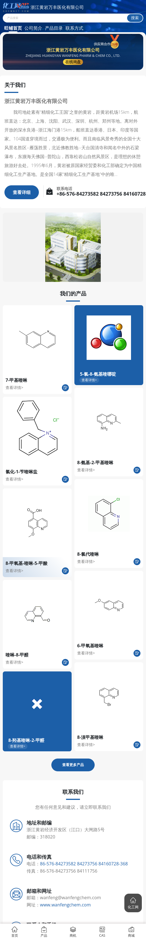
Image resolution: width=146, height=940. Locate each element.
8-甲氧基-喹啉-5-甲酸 (26, 563)
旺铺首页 (13, 28)
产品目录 (54, 28)
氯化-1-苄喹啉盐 (21, 472)
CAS (102, 931)
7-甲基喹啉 (16, 380)
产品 (44, 931)
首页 (14, 931)
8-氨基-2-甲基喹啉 (95, 462)
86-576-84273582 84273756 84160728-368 (84, 864)
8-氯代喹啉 (88, 554)
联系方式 (74, 28)
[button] (133, 903)
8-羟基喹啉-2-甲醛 (26, 740)
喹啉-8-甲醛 (17, 655)
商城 (131, 931)
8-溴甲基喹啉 (90, 737)
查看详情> (14, 387)
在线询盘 (73, 61)
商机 (73, 931)
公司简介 (33, 28)
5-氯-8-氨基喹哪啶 (98, 374)
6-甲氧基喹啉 (90, 646)
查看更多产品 (73, 764)
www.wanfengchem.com (65, 905)
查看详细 (22, 192)
